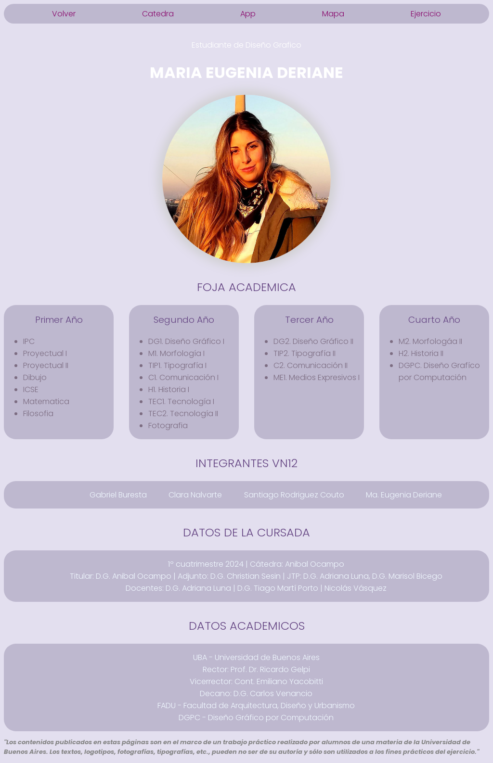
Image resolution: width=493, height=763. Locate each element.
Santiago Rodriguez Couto (294, 494)
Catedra (158, 13)
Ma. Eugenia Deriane (404, 494)
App (248, 13)
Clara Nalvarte (195, 494)
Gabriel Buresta (118, 494)
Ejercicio (426, 13)
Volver (64, 13)
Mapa (333, 13)
